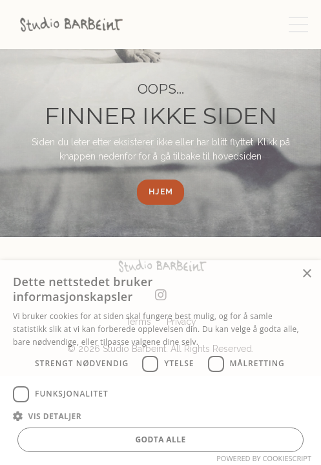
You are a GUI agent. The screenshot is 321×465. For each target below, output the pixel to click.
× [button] (306, 274)
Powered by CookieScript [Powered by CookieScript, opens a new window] (263, 458)
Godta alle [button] (160, 439)
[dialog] (160, 362)
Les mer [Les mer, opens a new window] (216, 341)
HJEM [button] (160, 191)
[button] (160, 415)
